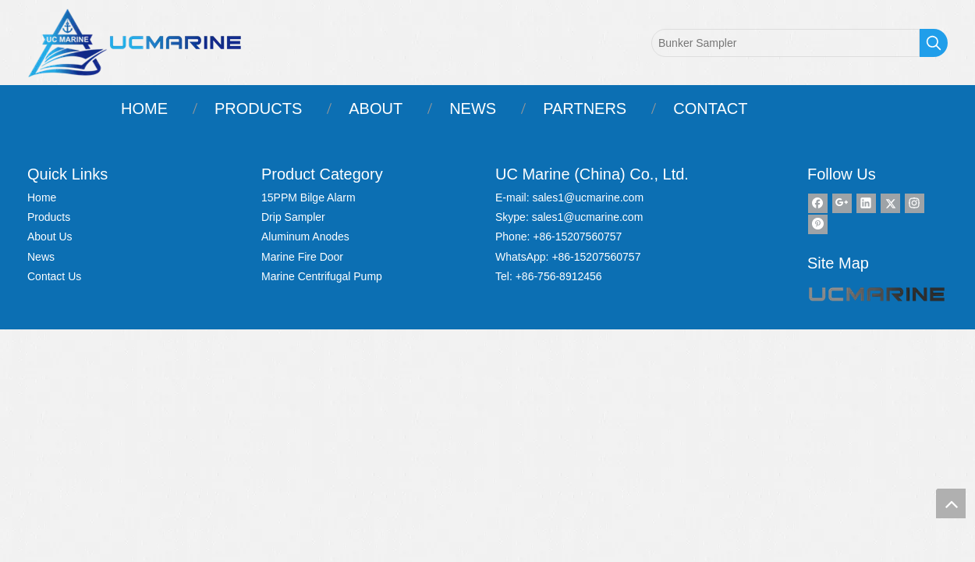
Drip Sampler (293, 217)
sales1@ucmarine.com (588, 197)
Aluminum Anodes (305, 236)
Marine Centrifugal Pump (321, 276)
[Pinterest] (818, 224)
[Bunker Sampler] (785, 43)
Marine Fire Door (302, 257)
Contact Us (54, 276)
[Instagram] (914, 203)
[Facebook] (818, 203)
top (951, 503)
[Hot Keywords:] (934, 43)
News (41, 257)
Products (48, 217)
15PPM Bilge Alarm (308, 197)
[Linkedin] (866, 203)
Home (41, 197)
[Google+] (842, 203)
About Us (50, 236)
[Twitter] (890, 203)
